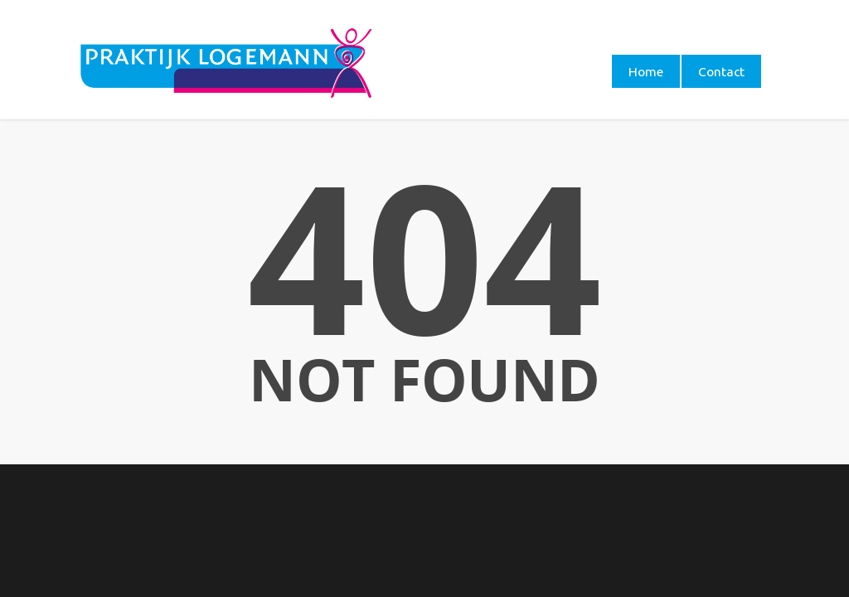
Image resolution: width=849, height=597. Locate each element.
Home (645, 71)
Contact (721, 71)
